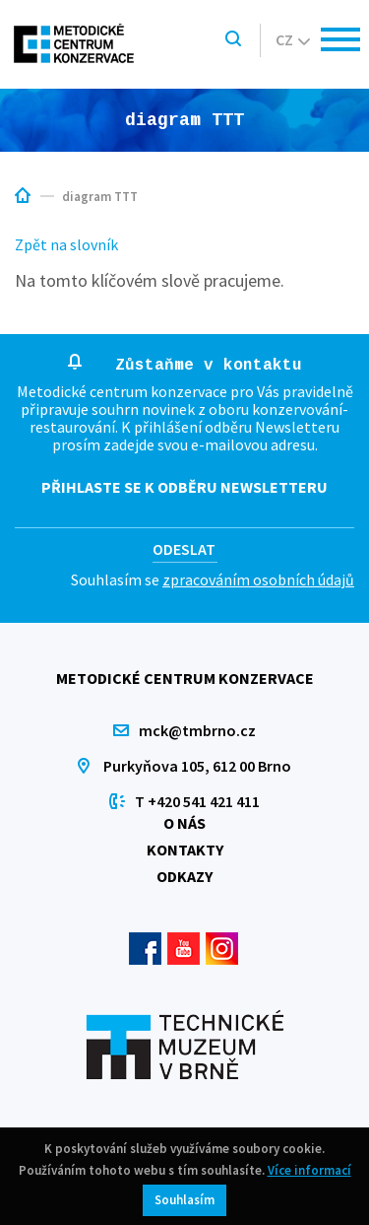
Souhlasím (184, 1199)
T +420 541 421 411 (197, 801)
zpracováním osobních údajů (258, 579)
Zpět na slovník (66, 244)
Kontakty (185, 849)
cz (293, 39)
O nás (184, 823)
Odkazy (184, 876)
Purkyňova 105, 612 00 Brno (197, 766)
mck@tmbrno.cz (197, 730)
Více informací (309, 1170)
